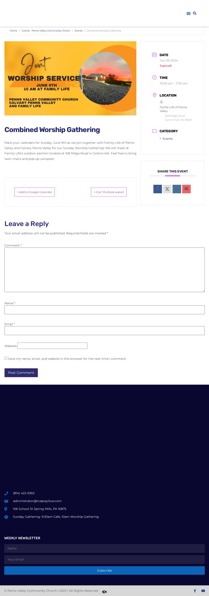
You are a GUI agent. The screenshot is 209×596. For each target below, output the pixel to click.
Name (9, 303)
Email (9, 324)
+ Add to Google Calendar (40, 192)
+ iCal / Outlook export (102, 192)
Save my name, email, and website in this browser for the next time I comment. (67, 358)
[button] (188, 13)
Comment (13, 245)
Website (10, 345)
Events (78, 30)
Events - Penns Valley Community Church (46, 30)
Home (13, 30)
